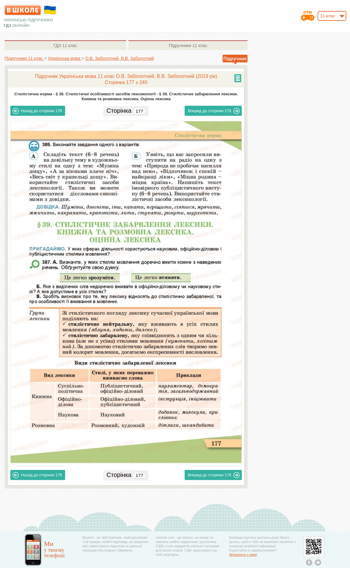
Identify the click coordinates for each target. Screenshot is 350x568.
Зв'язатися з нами (243, 554)
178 (214, 111)
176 (37, 111)
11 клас (65, 45)
